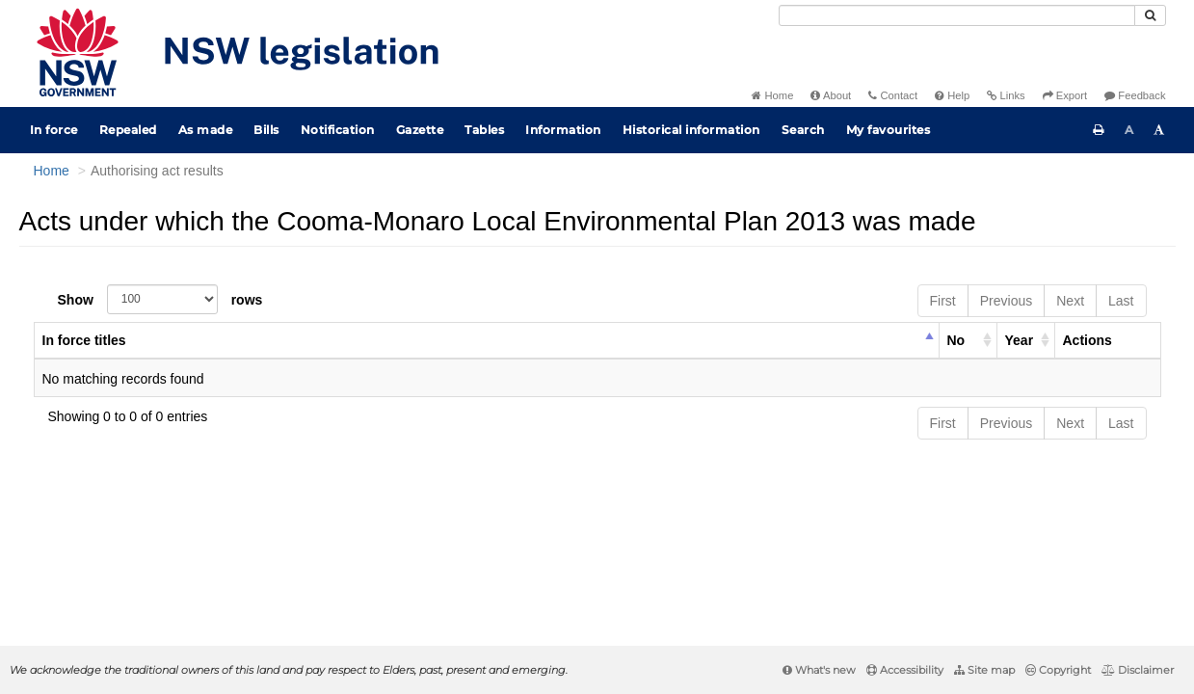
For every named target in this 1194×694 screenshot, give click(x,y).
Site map (984, 670)
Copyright (1058, 670)
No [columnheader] (956, 340)
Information (563, 129)
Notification (338, 129)
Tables (484, 129)
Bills (266, 129)
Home (772, 95)
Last (1120, 300)
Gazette (420, 129)
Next (1070, 300)
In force (54, 129)
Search (803, 129)
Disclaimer (1137, 670)
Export (1065, 95)
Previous (1006, 300)
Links (1005, 95)
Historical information (691, 129)
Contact (892, 95)
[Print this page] (1098, 130)
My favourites (888, 129)
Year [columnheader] (1019, 340)
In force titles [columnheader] (84, 340)
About (830, 95)
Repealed (128, 129)
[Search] (957, 15)
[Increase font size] (1159, 130)
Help (952, 95)
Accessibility (904, 670)
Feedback (1134, 95)
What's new (819, 670)
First (943, 300)
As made (205, 129)
